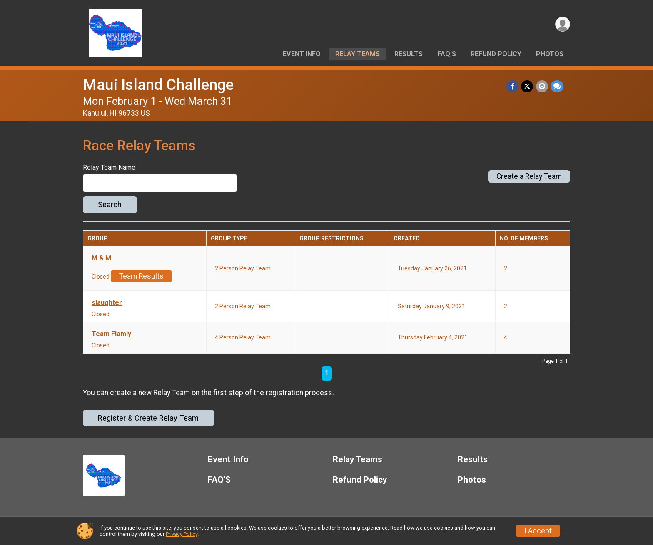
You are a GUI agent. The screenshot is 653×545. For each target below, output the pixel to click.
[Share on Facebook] (513, 86)
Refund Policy (496, 54)
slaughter (107, 303)
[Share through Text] (557, 86)
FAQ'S (446, 54)
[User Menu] (562, 24)
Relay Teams (357, 54)
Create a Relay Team (529, 176)
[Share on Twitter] (527, 86)
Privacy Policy (181, 534)
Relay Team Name (109, 167)
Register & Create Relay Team (148, 418)
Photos (549, 54)
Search (110, 204)
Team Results (141, 276)
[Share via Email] (542, 86)
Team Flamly (111, 334)
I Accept (538, 531)
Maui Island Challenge (158, 85)
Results (408, 54)
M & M (101, 258)
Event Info (302, 54)
